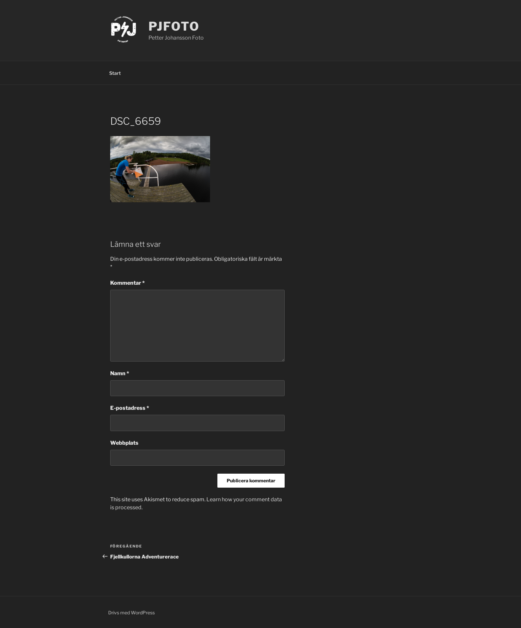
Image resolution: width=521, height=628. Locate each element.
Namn (119, 373)
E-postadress (129, 408)
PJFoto (174, 26)
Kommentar (127, 283)
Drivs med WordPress (131, 612)
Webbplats (124, 443)
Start (115, 73)
